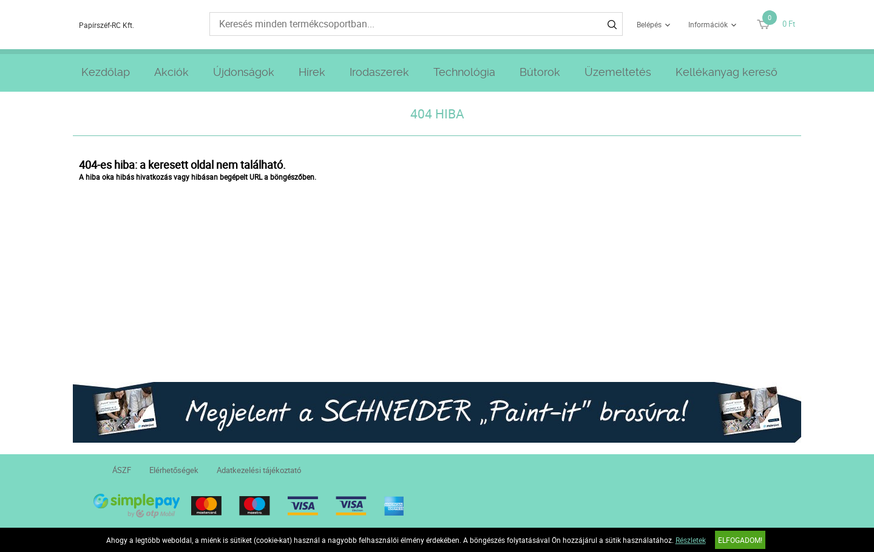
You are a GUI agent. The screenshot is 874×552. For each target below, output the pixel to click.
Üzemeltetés (617, 72)
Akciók (171, 72)
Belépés (649, 24)
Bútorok (540, 72)
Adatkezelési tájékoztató (259, 470)
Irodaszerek (379, 72)
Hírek (312, 72)
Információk (708, 24)
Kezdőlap (105, 72)
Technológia (464, 72)
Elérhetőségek (173, 470)
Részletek (691, 540)
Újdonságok (243, 72)
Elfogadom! (740, 540)
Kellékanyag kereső (726, 72)
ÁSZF (121, 470)
